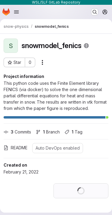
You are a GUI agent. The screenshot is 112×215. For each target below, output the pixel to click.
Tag (73, 131)
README (15, 147)
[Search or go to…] (94, 12)
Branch (48, 131)
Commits (17, 131)
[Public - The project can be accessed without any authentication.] (86, 45)
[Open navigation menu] (16, 12)
